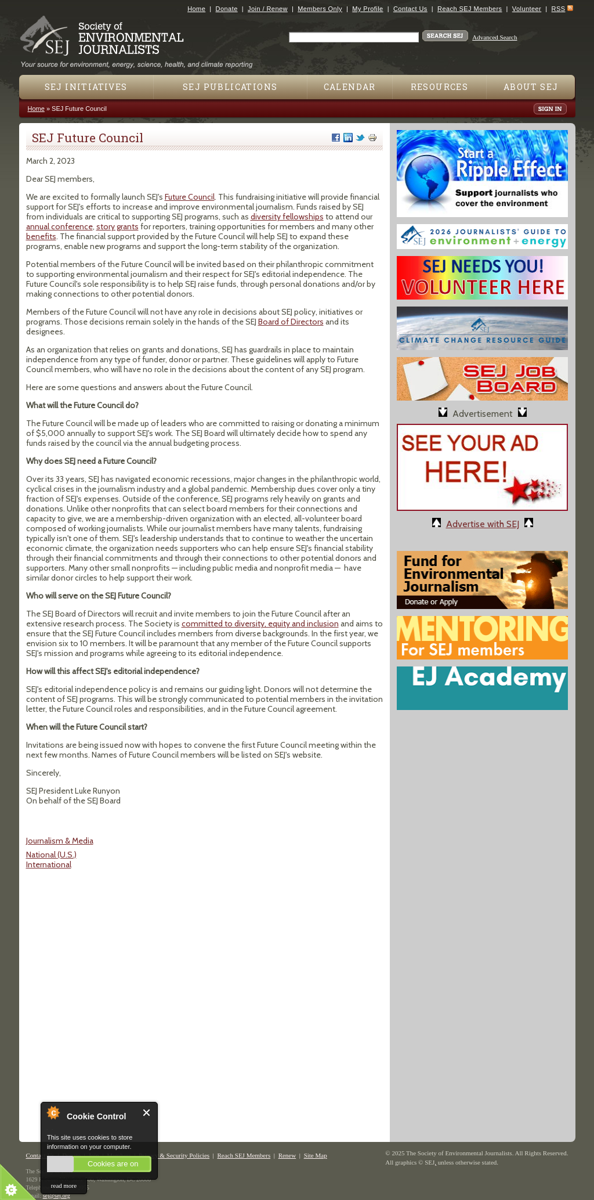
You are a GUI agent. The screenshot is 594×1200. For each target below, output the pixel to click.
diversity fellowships (287, 216)
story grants (117, 226)
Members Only (320, 8)
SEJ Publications (230, 86)
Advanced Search (494, 37)
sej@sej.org (56, 1195)
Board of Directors (291, 321)
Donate (227, 8)
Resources (440, 86)
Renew (287, 1155)
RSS (559, 8)
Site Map (315, 1155)
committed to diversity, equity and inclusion (260, 623)
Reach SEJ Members (469, 8)
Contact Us (410, 8)
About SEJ (531, 86)
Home (196, 8)
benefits (41, 236)
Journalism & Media (59, 840)
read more (64, 1185)
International (48, 864)
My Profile (367, 8)
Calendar (350, 86)
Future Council (190, 197)
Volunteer (526, 8)
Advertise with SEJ (482, 523)
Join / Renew (268, 8)
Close (147, 1112)
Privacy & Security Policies (174, 1155)
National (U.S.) (51, 854)
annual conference (59, 226)
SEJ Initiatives (86, 86)
